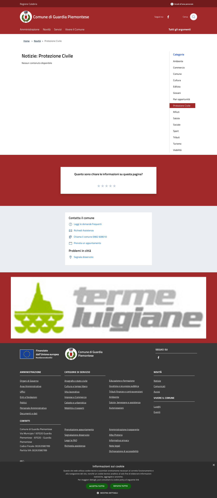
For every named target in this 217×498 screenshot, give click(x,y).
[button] (108, 492)
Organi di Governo (29, 381)
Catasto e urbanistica (75, 402)
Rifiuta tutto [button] (120, 486)
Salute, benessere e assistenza (124, 402)
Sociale (176, 124)
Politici (23, 402)
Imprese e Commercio (75, 397)
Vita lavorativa (71, 391)
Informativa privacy (119, 440)
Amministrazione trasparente (124, 429)
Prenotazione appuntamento (79, 429)
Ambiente (178, 61)
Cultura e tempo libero (75, 386)
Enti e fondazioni (28, 397)
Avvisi (157, 391)
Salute (176, 118)
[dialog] (108, 480)
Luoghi (157, 406)
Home (27, 41)
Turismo (177, 143)
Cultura (177, 80)
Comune (177, 74)
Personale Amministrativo (33, 408)
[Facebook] (167, 17)
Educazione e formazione (122, 380)
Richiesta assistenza (74, 446)
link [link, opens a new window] (137, 480)
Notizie (157, 381)
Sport (176, 131)
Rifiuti (176, 112)
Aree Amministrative (30, 386)
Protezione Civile (181, 105)
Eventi (157, 412)
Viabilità (177, 150)
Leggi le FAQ (70, 440)
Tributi (176, 137)
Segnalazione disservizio (76, 435)
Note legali (114, 446)
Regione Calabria (28, 4)
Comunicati (159, 386)
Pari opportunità (181, 99)
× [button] (213, 465)
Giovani (177, 93)
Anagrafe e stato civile (75, 381)
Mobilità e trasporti (74, 408)
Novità (37, 41)
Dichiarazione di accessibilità (123, 451)
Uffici (22, 391)
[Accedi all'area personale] (182, 4)
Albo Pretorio (116, 435)
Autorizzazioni (116, 408)
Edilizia (176, 86)
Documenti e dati (28, 413)
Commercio (179, 67)
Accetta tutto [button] (96, 486)
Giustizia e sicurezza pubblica (124, 386)
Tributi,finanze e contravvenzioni (126, 391)
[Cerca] (193, 16)
